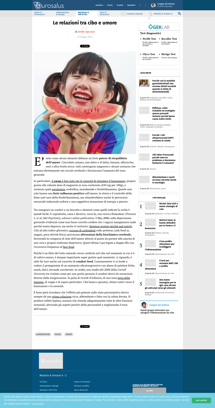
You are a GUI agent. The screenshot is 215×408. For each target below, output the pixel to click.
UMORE (69, 334)
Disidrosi (175, 214)
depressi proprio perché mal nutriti (110, 226)
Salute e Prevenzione (82, 382)
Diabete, (153, 146)
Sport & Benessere (104, 13)
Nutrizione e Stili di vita (48, 390)
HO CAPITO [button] (201, 400)
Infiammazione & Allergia (62, 13)
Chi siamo (43, 382)
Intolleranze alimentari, (165, 292)
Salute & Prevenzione (39, 13)
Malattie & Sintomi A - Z (53, 375)
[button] (141, 5)
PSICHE (58, 334)
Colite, (170, 98)
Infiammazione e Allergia (49, 386)
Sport (163, 188)
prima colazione (62, 296)
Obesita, (161, 146)
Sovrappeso (170, 146)
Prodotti (120, 5)
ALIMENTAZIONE (43, 334)
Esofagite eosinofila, (158, 98)
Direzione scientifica (81, 386)
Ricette (110, 5)
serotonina (58, 189)
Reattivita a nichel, (163, 214)
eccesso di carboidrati (82, 230)
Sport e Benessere (81, 390)
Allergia (148, 295)
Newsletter (131, 5)
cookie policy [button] (37, 404)
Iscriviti (149, 391)
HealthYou (99, 5)
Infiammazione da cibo (164, 254)
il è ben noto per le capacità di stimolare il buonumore (88, 181)
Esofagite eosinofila (154, 127)
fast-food (68, 247)
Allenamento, (155, 188)
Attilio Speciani (86, 31)
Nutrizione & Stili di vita (83, 13)
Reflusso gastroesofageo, (160, 125)
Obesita (152, 169)
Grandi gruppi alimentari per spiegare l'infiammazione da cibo (157, 311)
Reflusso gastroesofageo (150, 100)
